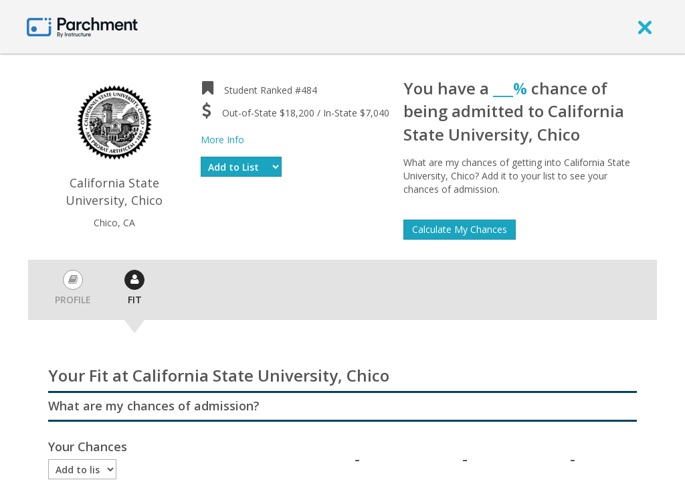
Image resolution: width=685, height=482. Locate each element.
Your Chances (87, 446)
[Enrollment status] (82, 469)
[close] (644, 27)
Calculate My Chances (459, 229)
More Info (222, 139)
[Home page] (82, 26)
